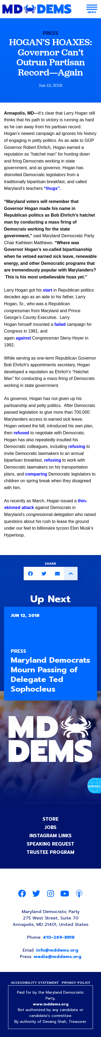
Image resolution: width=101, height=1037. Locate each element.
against (23, 338)
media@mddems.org (57, 956)
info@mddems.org (57, 950)
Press (50, 33)
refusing (76, 446)
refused (21, 433)
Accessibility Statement (35, 982)
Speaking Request (50, 843)
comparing (36, 474)
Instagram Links (50, 835)
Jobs (50, 827)
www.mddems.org (50, 1004)
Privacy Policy (76, 982)
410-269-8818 (58, 937)
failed (60, 324)
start (47, 290)
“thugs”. (52, 188)
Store (50, 819)
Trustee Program (50, 852)
